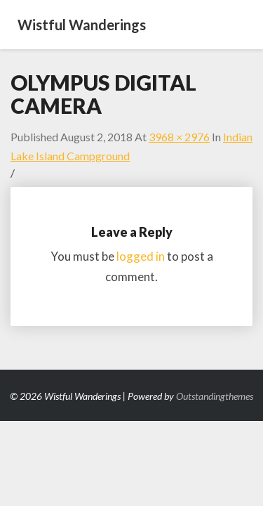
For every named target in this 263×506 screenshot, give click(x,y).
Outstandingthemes (214, 396)
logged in (140, 256)
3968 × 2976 (179, 136)
